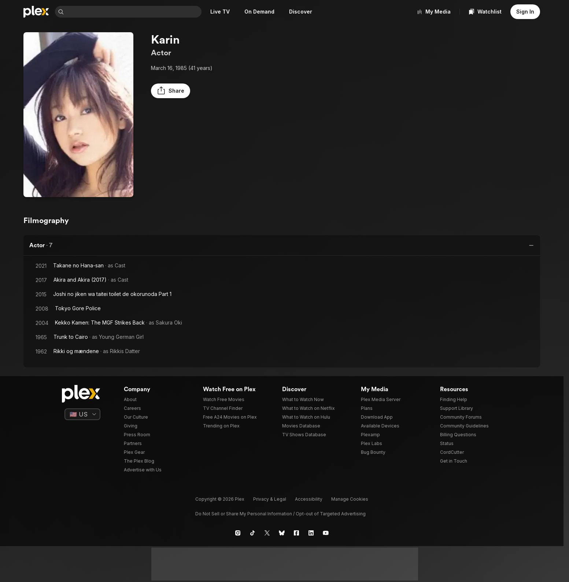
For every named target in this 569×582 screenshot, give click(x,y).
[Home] (36, 11)
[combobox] (134, 12)
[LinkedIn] (311, 533)
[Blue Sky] (281, 533)
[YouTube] (325, 533)
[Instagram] (237, 533)
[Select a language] (82, 414)
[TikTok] (252, 533)
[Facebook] (296, 533)
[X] (267, 533)
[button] (170, 91)
